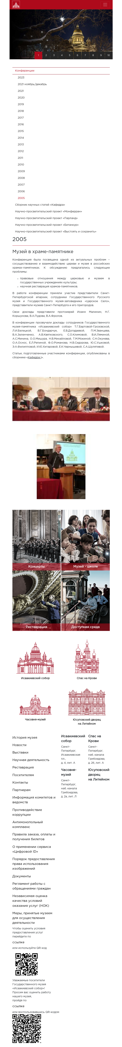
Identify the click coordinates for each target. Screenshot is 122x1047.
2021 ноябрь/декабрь (32, 84)
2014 (21, 138)
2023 (21, 78)
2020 (21, 98)
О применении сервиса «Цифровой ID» (31, 849)
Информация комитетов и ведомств (34, 800)
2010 (21, 165)
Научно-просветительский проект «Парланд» (46, 218)
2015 (21, 131)
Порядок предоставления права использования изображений (33, 864)
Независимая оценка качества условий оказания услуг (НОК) (30, 901)
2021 (21, 91)
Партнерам (21, 790)
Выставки (20, 752)
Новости (19, 745)
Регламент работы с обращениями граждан (31, 886)
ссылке (18, 942)
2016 (21, 124)
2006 (21, 191)
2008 (21, 178)
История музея (24, 737)
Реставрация (23, 767)
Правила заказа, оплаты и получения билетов (33, 837)
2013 (21, 144)
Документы (21, 876)
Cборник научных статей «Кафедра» (40, 205)
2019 (21, 104)
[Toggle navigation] (105, 4)
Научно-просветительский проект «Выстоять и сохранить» (55, 232)
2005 (21, 198)
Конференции (24, 71)
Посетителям (23, 775)
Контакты (20, 782)
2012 (21, 151)
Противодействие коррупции (27, 812)
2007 (21, 185)
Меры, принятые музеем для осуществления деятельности (32, 918)
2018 (21, 111)
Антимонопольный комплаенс (27, 825)
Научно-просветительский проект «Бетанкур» (47, 225)
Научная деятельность (30, 760)
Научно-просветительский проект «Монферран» (48, 211)
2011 (20, 158)
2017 (21, 118)
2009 (21, 171)
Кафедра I (34, 357)
